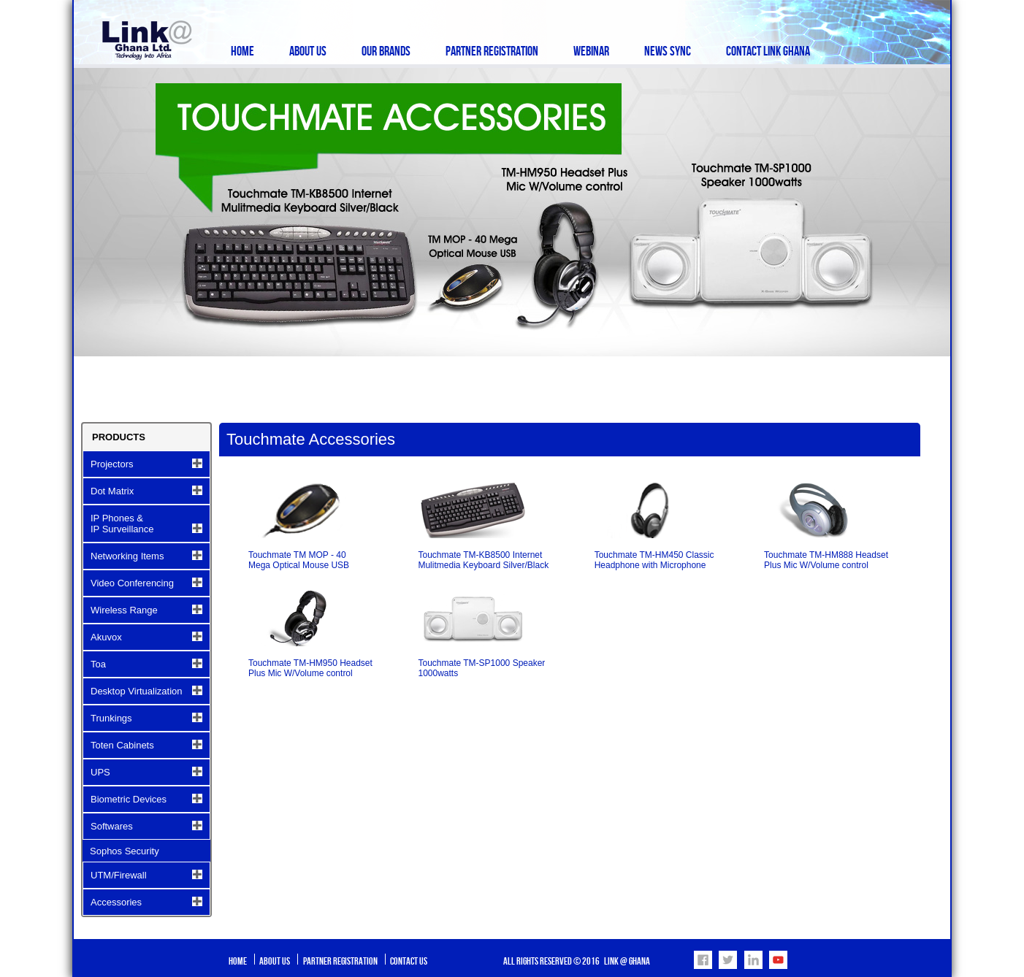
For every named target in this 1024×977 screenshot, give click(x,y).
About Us (307, 51)
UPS (100, 772)
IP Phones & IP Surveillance (122, 524)
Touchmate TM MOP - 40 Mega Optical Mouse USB (298, 560)
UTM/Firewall (119, 875)
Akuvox (106, 637)
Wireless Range (124, 610)
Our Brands (386, 51)
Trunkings (111, 718)
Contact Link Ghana (768, 51)
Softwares (112, 826)
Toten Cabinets (122, 745)
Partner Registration (492, 51)
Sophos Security (124, 851)
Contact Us (408, 961)
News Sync (667, 51)
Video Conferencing (132, 583)
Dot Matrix (112, 491)
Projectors (112, 464)
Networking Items (127, 556)
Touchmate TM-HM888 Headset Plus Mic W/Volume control (826, 560)
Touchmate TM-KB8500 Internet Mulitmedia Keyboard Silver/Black (483, 560)
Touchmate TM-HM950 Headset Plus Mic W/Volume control (310, 668)
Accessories (116, 902)
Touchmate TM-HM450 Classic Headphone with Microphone (654, 560)
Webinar (591, 51)
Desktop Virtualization (137, 691)
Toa (98, 664)
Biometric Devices (129, 799)
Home (242, 51)
